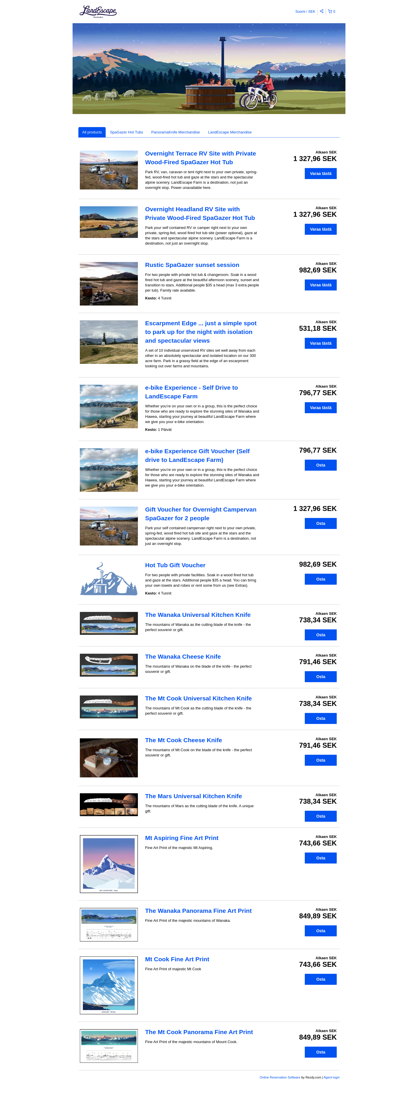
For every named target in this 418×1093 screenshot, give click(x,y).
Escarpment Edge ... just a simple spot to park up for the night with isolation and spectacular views (201, 332)
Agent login (332, 1077)
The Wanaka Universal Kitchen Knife (198, 614)
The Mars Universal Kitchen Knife (193, 796)
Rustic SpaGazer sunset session (192, 264)
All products (92, 132)
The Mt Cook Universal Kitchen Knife (198, 698)
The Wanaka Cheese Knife (183, 656)
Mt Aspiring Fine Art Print (182, 837)
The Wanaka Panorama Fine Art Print (198, 910)
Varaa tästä (320, 173)
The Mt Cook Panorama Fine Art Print (199, 1032)
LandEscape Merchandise (230, 132)
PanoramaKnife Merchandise (175, 132)
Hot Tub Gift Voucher (175, 565)
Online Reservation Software (280, 1077)
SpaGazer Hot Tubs (126, 132)
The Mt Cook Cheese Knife (183, 740)
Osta (320, 465)
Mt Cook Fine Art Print (177, 959)
